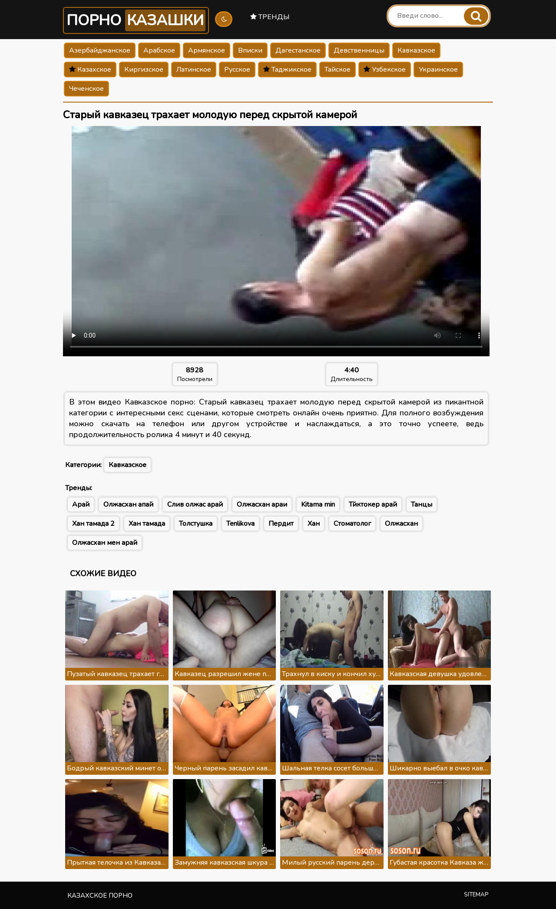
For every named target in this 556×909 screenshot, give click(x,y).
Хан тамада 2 (93, 523)
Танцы (421, 504)
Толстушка (195, 523)
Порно (135, 20)
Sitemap (476, 895)
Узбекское (385, 69)
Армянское (206, 50)
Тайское (337, 69)
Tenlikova (240, 523)
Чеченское (86, 88)
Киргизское (143, 69)
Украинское (438, 69)
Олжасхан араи (262, 504)
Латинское (193, 69)
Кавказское (416, 50)
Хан (314, 523)
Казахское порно (99, 895)
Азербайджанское (99, 50)
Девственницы (359, 50)
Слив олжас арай (195, 504)
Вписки (250, 50)
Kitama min (318, 504)
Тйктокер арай (373, 504)
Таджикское (287, 69)
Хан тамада (147, 523)
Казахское (90, 69)
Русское (237, 69)
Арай (80, 504)
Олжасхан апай (128, 504)
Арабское (159, 50)
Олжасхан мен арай (104, 542)
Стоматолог (352, 523)
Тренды (270, 17)
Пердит (281, 523)
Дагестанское (298, 50)
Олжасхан (401, 523)
